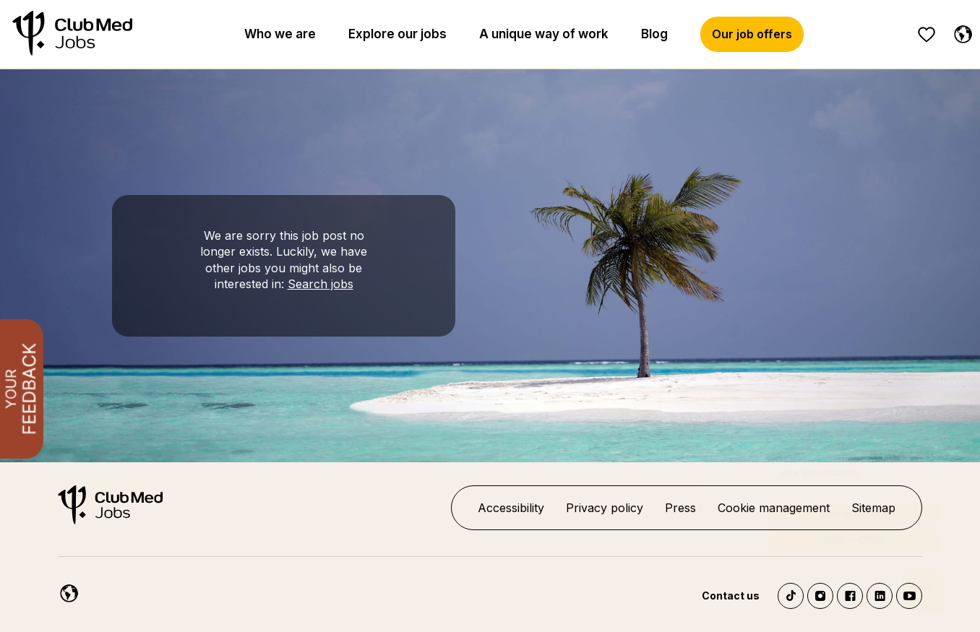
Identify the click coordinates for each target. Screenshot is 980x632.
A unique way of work (544, 34)
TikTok (791, 596)
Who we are (280, 34)
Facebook (850, 596)
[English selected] (960, 32)
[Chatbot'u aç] (922, 589)
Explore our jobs (397, 34)
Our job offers (752, 34)
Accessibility (511, 508)
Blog (654, 34)
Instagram (820, 596)
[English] (66, 591)
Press (680, 508)
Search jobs (320, 284)
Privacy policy (604, 508)
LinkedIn (880, 596)
